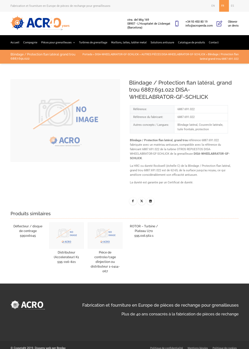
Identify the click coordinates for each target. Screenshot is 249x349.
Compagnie (30, 42)
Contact (214, 42)
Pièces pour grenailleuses (56, 42)
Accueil (15, 42)
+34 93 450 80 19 (196, 21)
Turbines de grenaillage (93, 42)
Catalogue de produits (191, 42)
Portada (87, 54)
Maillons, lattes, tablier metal (129, 42)
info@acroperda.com (199, 25)
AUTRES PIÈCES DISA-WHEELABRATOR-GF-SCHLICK (173, 54)
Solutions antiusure (162, 42)
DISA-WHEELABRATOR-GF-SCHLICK (117, 54)
